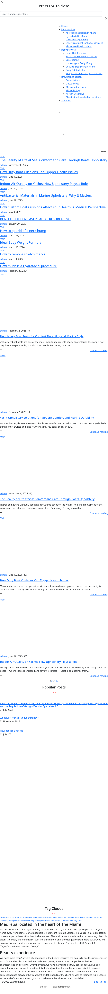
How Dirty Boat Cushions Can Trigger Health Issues (39, 172)
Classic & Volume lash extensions (83, 97)
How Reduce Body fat (11, 730)
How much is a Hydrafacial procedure (28, 266)
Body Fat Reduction (76, 70)
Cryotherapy (72, 59)
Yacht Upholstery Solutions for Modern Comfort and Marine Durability (47, 418)
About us (66, 100)
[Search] (51, 14)
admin (3, 165)
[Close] (1, 1)
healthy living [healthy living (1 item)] (27, 917)
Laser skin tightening (77, 39)
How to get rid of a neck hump (23, 231)
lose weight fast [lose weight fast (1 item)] (40, 921)
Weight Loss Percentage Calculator (84, 73)
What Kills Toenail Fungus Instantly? (19, 717)
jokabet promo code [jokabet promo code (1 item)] (15, 921)
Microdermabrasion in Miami (81, 32)
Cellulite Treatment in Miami (80, 66)
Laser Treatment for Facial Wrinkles (84, 42)
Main (2, 156)
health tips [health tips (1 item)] (18, 917)
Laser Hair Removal (76, 53)
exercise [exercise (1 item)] (6, 917)
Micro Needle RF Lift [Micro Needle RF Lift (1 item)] (53, 921)
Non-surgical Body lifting (79, 63)
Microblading (73, 90)
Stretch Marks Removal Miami (81, 56)
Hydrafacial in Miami (76, 36)
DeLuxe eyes (72, 83)
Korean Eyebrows (75, 93)
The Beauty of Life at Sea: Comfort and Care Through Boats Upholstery (53, 160)
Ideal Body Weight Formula (20, 242)
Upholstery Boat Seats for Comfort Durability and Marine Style (41, 336)
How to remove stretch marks (22, 254)
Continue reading (99, 350)
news (2, 274)
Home (64, 26)
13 (55, 681)
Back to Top (100, 981)
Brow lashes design (71, 76)
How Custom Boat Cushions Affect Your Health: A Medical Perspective (53, 207)
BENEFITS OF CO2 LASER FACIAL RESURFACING (35, 219)
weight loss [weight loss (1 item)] (78, 921)
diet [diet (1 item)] (1, 917)
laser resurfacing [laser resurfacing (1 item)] (28, 921)
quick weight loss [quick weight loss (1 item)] (67, 921)
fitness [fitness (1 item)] (12, 917)
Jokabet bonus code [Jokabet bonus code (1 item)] (40, 917)
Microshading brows (76, 87)
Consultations (73, 80)
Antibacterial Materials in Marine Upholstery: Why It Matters (46, 195)
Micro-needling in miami (79, 46)
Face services (68, 29)
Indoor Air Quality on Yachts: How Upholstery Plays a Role (44, 184)
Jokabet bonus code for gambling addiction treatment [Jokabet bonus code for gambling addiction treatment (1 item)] (66, 917)
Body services (68, 49)
